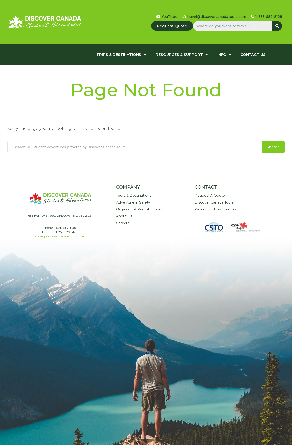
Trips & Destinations (121, 55)
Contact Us (252, 54)
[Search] (277, 26)
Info (224, 55)
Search (273, 146)
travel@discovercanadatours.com (59, 236)
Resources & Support (182, 55)
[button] (172, 26)
